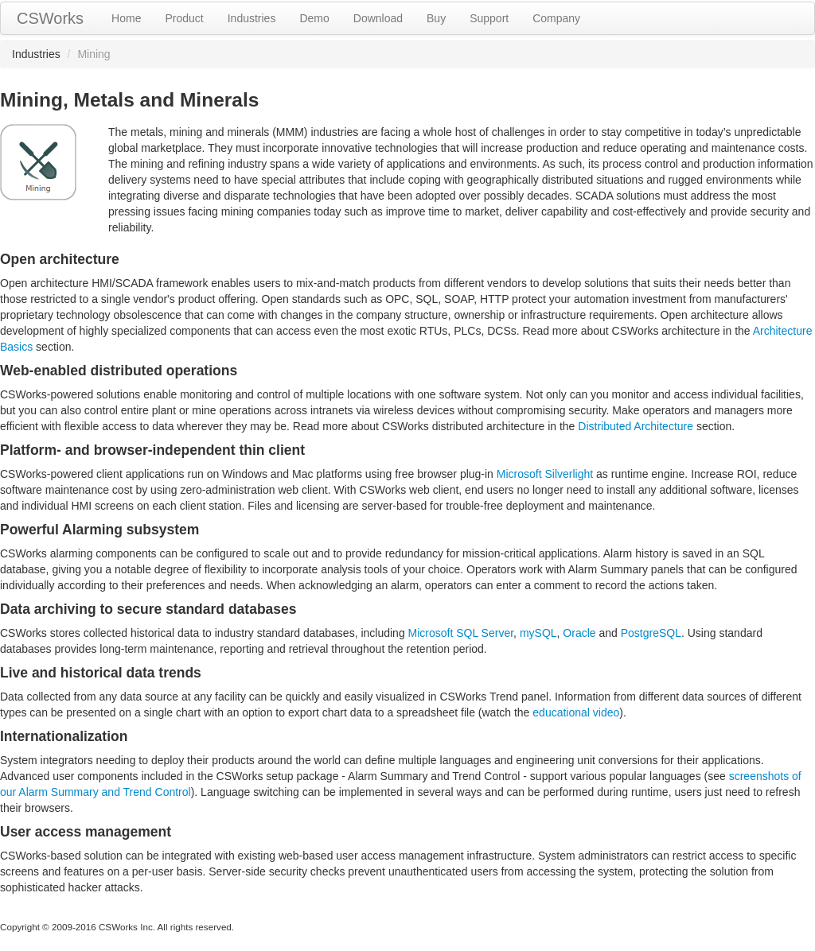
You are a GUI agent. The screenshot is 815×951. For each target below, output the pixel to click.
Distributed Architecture (635, 426)
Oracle (579, 633)
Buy (436, 18)
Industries (252, 18)
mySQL (538, 633)
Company (556, 18)
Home (126, 18)
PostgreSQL (651, 633)
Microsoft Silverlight (545, 474)
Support (489, 18)
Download (378, 18)
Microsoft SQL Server (461, 633)
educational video (575, 712)
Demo (314, 18)
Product (184, 18)
